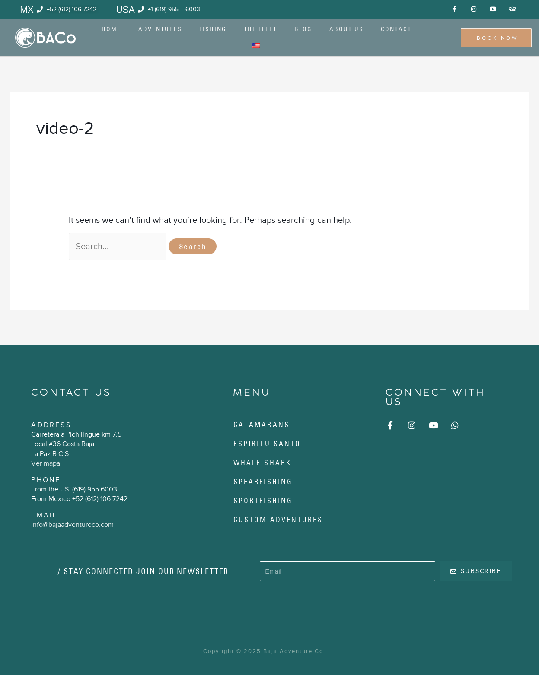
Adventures (160, 29)
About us (346, 29)
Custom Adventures (278, 519)
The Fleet (260, 29)
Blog (303, 29)
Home (111, 29)
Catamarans (261, 424)
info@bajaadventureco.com (72, 525)
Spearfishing (263, 481)
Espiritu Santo (267, 443)
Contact (396, 29)
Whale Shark (262, 462)
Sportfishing (263, 500)
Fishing (212, 29)
